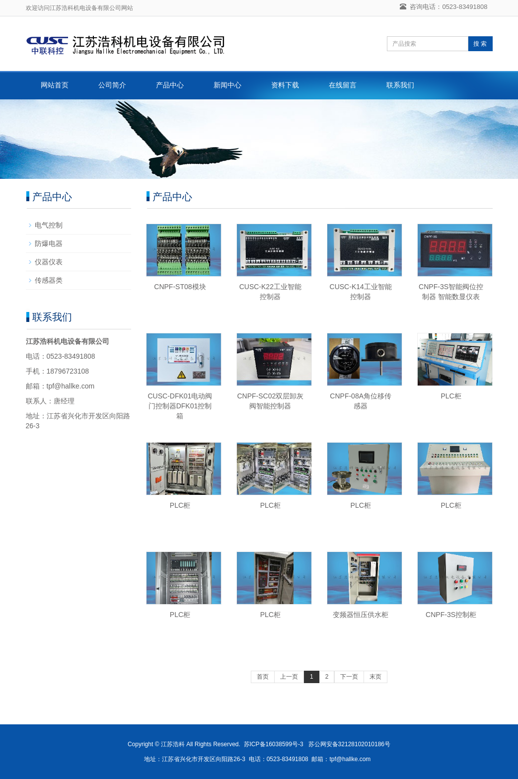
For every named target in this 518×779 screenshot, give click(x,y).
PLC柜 (451, 396)
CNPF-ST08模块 (180, 287)
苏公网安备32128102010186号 (349, 744)
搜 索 (480, 43)
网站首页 (55, 85)
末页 (375, 676)
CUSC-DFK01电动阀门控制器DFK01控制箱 (180, 406)
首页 (263, 676)
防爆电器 (49, 243)
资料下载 (285, 85)
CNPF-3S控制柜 (451, 615)
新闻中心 (227, 85)
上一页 (289, 676)
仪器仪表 (49, 262)
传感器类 (49, 280)
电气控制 (49, 225)
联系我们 (400, 85)
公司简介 (112, 85)
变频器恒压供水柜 (360, 615)
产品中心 (170, 85)
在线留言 (343, 85)
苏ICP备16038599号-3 (273, 744)
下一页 (349, 676)
